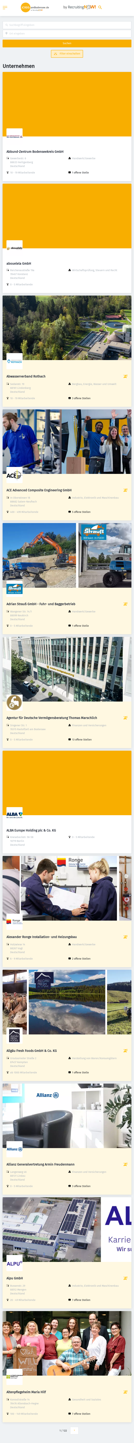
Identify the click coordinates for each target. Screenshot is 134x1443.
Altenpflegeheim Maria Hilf (26, 1392)
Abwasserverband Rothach (25, 376)
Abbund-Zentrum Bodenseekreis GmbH (35, 152)
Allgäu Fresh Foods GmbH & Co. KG (31, 1051)
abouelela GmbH (18, 263)
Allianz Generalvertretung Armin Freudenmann (40, 1164)
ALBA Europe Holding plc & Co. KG (31, 830)
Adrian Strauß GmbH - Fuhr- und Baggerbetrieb (40, 604)
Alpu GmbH (14, 1278)
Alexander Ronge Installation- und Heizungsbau (41, 937)
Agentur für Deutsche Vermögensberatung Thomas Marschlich (51, 718)
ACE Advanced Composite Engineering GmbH (39, 490)
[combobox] (67, 25)
